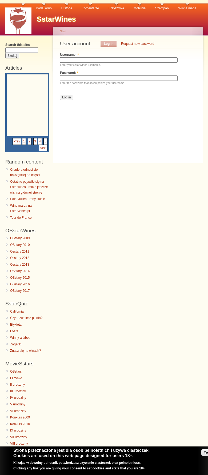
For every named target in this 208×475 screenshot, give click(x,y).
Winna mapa (187, 8)
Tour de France (21, 217)
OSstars (16, 371)
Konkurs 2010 (20, 424)
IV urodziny (18, 398)
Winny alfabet (20, 338)
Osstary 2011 (19, 251)
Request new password (137, 44)
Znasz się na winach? (25, 351)
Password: (69, 73)
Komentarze (90, 8)
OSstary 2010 (20, 245)
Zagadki (16, 344)
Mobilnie (140, 8)
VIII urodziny (19, 443)
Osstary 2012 (19, 258)
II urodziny (17, 384)
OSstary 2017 (20, 291)
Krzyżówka (116, 8)
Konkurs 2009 (20, 417)
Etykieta (16, 324)
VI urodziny (18, 411)
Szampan (162, 8)
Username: (69, 55)
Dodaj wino (43, 8)
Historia (66, 8)
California (17, 311)
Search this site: (17, 45)
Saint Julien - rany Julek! (27, 199)
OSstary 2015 (20, 278)
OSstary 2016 (20, 284)
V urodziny (17, 404)
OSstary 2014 (20, 271)
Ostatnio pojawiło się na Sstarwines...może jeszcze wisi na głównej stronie (29, 187)
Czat (23, 8)
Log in (108, 44)
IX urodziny (18, 430)
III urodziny (18, 391)
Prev (17, 141)
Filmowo (16, 378)
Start (63, 31)
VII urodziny (18, 437)
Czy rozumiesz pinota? (26, 318)
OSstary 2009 (20, 238)
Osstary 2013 (19, 264)
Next (43, 148)
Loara (14, 331)
